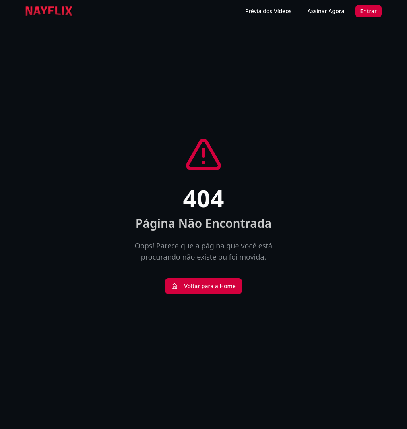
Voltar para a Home (203, 286)
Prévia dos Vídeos (268, 11)
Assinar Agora (326, 11)
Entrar (368, 11)
